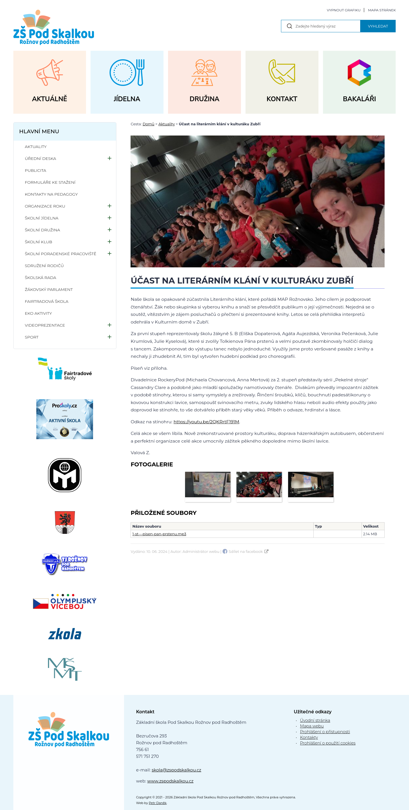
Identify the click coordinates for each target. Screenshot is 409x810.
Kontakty (309, 737)
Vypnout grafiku (343, 10)
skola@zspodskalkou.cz (176, 770)
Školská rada (40, 277)
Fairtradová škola (46, 301)
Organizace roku (45, 206)
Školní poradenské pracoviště (61, 253)
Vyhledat (378, 26)
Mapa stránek (382, 10)
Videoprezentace (45, 325)
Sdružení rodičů (44, 265)
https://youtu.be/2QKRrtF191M (206, 421)
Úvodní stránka (315, 720)
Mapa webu (312, 726)
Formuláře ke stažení (50, 182)
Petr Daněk (158, 803)
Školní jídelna (41, 218)
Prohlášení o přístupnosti (325, 731)
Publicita (35, 170)
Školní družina (42, 229)
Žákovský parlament (49, 289)
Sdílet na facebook (246, 551)
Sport (32, 337)
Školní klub (38, 241)
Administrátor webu (201, 551)
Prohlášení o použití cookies (328, 743)
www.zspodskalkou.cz (170, 781)
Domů (148, 124)
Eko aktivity (38, 313)
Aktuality (166, 124)
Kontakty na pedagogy (51, 194)
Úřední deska (40, 158)
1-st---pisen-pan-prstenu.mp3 (159, 534)
